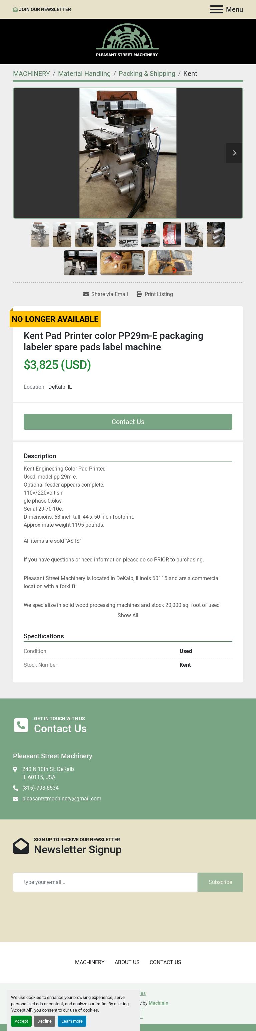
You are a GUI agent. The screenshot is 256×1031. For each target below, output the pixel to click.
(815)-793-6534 (40, 788)
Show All (128, 615)
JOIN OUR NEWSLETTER (45, 9)
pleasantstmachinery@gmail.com (61, 798)
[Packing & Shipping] (147, 74)
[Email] (105, 882)
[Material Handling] (84, 74)
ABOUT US (127, 962)
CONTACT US (165, 962)
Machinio (158, 1003)
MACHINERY (90, 962)
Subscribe (220, 882)
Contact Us (128, 422)
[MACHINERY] (31, 74)
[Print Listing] (154, 294)
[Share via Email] (105, 294)
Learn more (72, 1021)
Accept (21, 1021)
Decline (44, 1021)
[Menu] (216, 9)
